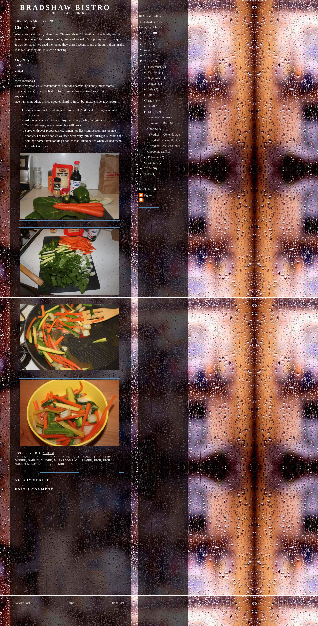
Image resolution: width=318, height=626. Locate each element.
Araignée (146, 195)
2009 (147, 174)
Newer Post (22, 603)
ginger (46, 460)
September (155, 78)
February (154, 157)
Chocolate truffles (158, 151)
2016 (147, 38)
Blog (66, 13)
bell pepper (37, 457)
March (152, 112)
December (155, 67)
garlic (33, 460)
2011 (147, 61)
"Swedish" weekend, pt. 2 (163, 140)
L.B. (143, 200)
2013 (147, 49)
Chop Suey (154, 129)
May (151, 100)
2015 (147, 44)
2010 (147, 168)
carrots (90, 457)
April (152, 106)
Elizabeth (86, 34)
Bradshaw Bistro (65, 7)
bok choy (56, 457)
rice (97, 460)
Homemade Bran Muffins (163, 123)
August (153, 83)
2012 (147, 55)
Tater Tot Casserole (159, 117)
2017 (147, 33)
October (153, 72)
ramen (87, 460)
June (151, 95)
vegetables (59, 464)
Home (53, 13)
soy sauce (39, 464)
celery (105, 457)
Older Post (117, 603)
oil (77, 460)
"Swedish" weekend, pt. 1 (163, 146)
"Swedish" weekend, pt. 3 (163, 134)
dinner (20, 460)
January (153, 162)
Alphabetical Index (151, 22)
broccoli (73, 457)
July (151, 89)
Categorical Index (150, 27)
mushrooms (63, 460)
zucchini (77, 464)
